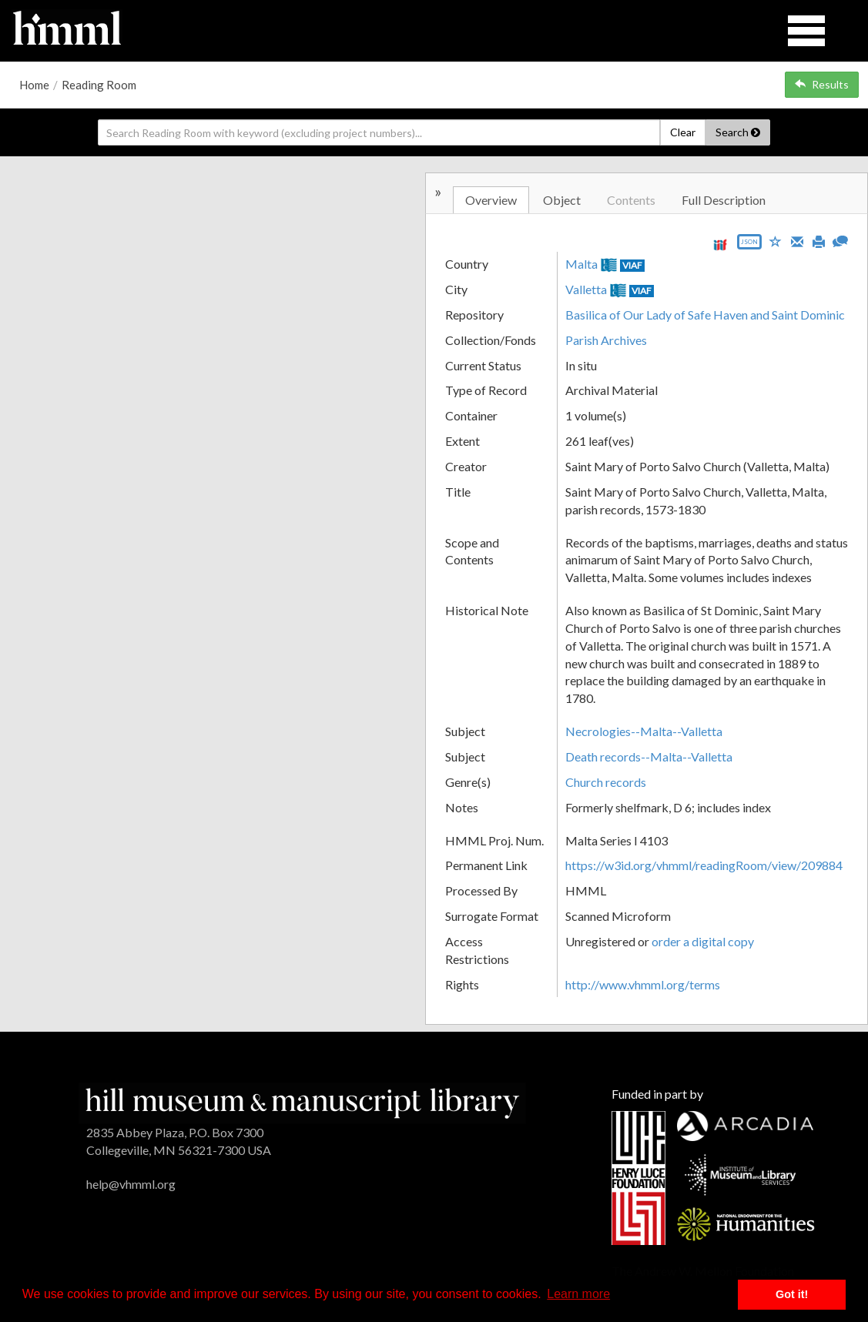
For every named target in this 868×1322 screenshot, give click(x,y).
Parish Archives (606, 340)
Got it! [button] (792, 1294)
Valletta (586, 289)
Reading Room (99, 85)
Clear (682, 132)
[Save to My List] (775, 240)
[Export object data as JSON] (749, 245)
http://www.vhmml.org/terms (642, 984)
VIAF (632, 265)
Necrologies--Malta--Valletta (643, 731)
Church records (605, 782)
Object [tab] (562, 199)
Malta (581, 263)
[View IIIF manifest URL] (720, 244)
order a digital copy (703, 941)
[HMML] (302, 1101)
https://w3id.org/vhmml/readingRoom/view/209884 (704, 865)
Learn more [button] (578, 1293)
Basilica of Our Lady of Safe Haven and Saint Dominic (705, 314)
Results (822, 84)
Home (34, 85)
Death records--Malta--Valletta (648, 756)
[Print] (819, 240)
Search (738, 132)
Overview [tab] (491, 199)
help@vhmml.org (131, 1183)
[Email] (797, 240)
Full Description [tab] (724, 199)
